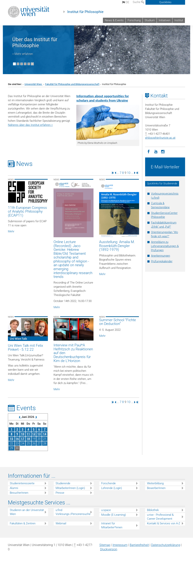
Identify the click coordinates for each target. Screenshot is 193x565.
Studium (150, 20)
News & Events (114, 20)
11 (28, 434)
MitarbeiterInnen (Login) (70, 488)
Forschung (134, 20)
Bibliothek (153, 510)
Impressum (120, 545)
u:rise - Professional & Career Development (160, 516)
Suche (138, 2)
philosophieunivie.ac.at (160, 137)
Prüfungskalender (161, 261)
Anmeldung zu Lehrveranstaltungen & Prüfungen (165, 246)
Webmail (61, 523)
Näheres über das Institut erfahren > (30, 125)
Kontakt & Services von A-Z (163, 523)
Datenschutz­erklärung (165, 545)
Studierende (63, 483)
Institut (178, 20)
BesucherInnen (19, 492)
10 (128, 172)
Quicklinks (165, 2)
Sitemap (104, 545)
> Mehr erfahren (22, 54)
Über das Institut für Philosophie (34, 43)
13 (39, 434)
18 (28, 438)
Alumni (14, 488)
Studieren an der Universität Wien (27, 512)
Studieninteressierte (22, 483)
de (125, 2)
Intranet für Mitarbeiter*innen (111, 525)
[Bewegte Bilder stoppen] (32, 63)
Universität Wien (33, 84)
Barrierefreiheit (139, 545)
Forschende (108, 483)
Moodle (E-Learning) (113, 514)
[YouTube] (155, 151)
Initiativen (164, 20)
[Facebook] (148, 151)
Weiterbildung (155, 483)
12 (33, 434)
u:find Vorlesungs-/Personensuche (73, 512)
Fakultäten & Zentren (22, 523)
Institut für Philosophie (85, 12)
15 (11, 438)
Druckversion (108, 549)
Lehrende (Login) (111, 488)
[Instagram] (163, 151)
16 (17, 438)
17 (22, 438)
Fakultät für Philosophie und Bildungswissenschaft (72, 84)
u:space (106, 510)
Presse (60, 492)
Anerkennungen (160, 255)
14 (44, 434)
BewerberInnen (156, 488)
